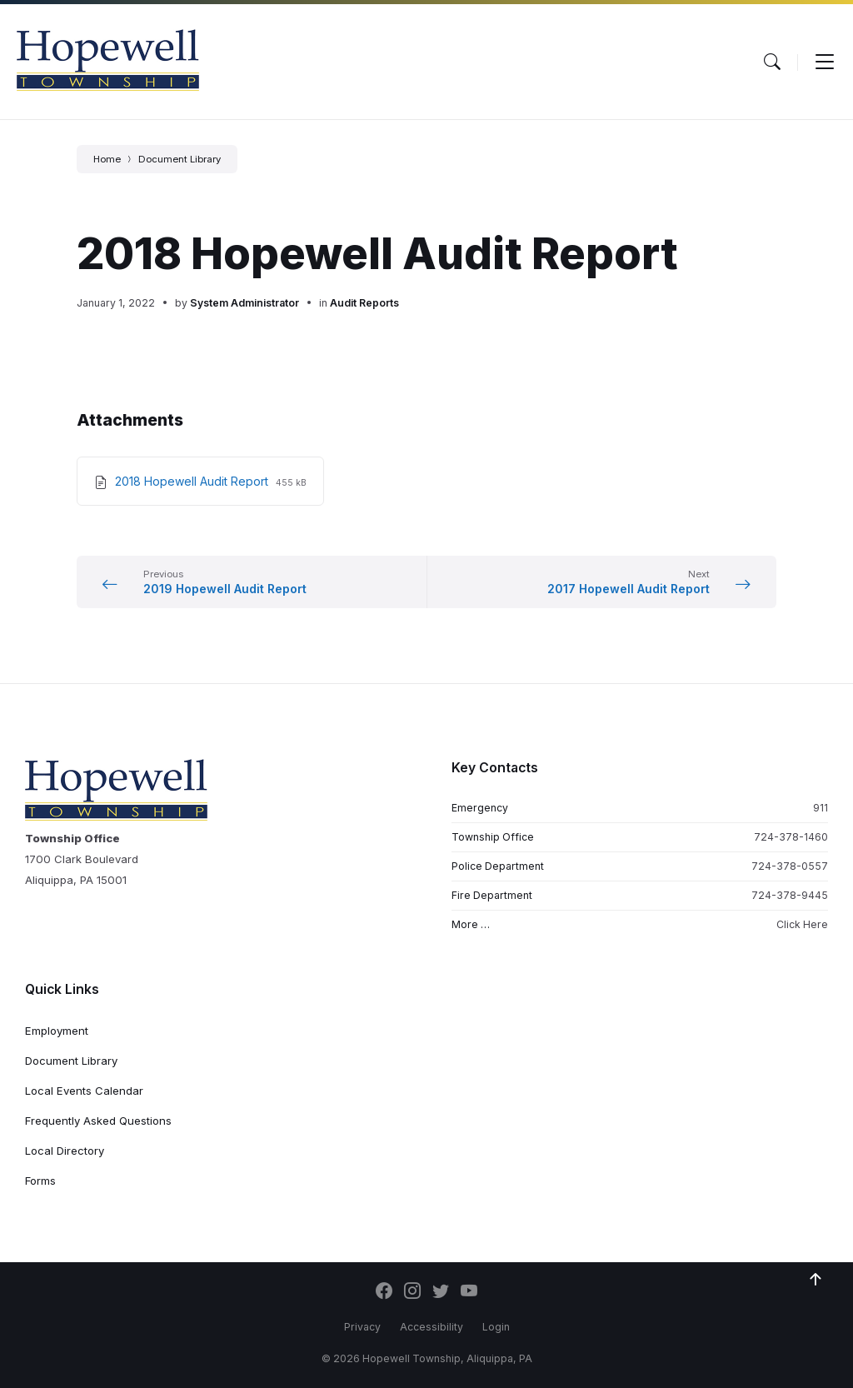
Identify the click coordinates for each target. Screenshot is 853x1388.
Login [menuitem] (496, 1327)
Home (107, 159)
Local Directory (64, 1150)
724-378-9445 (789, 895)
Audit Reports (364, 303)
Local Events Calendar (84, 1090)
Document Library (179, 159)
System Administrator (244, 303)
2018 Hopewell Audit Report (193, 481)
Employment (56, 1030)
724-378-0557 (789, 866)
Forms (40, 1180)
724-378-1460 (791, 837)
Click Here (802, 924)
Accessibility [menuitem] (431, 1327)
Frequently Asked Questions (98, 1120)
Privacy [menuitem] (362, 1327)
